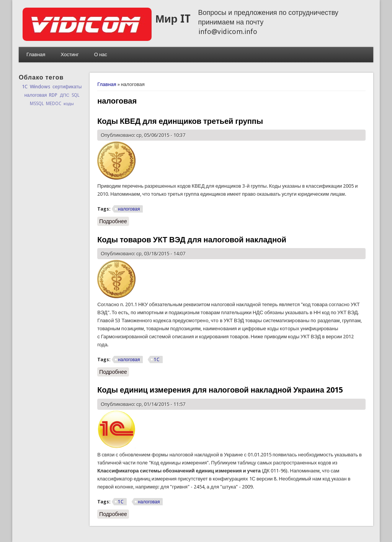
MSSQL (37, 103)
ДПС (64, 95)
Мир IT (173, 19)
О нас (100, 54)
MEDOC (53, 103)
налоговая (129, 209)
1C (157, 359)
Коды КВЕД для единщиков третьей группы (180, 121)
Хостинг (69, 54)
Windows (40, 86)
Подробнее (114, 220)
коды (69, 103)
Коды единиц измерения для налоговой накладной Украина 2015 (220, 389)
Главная (35, 54)
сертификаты (67, 86)
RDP (53, 95)
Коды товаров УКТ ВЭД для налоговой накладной (191, 239)
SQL (75, 95)
